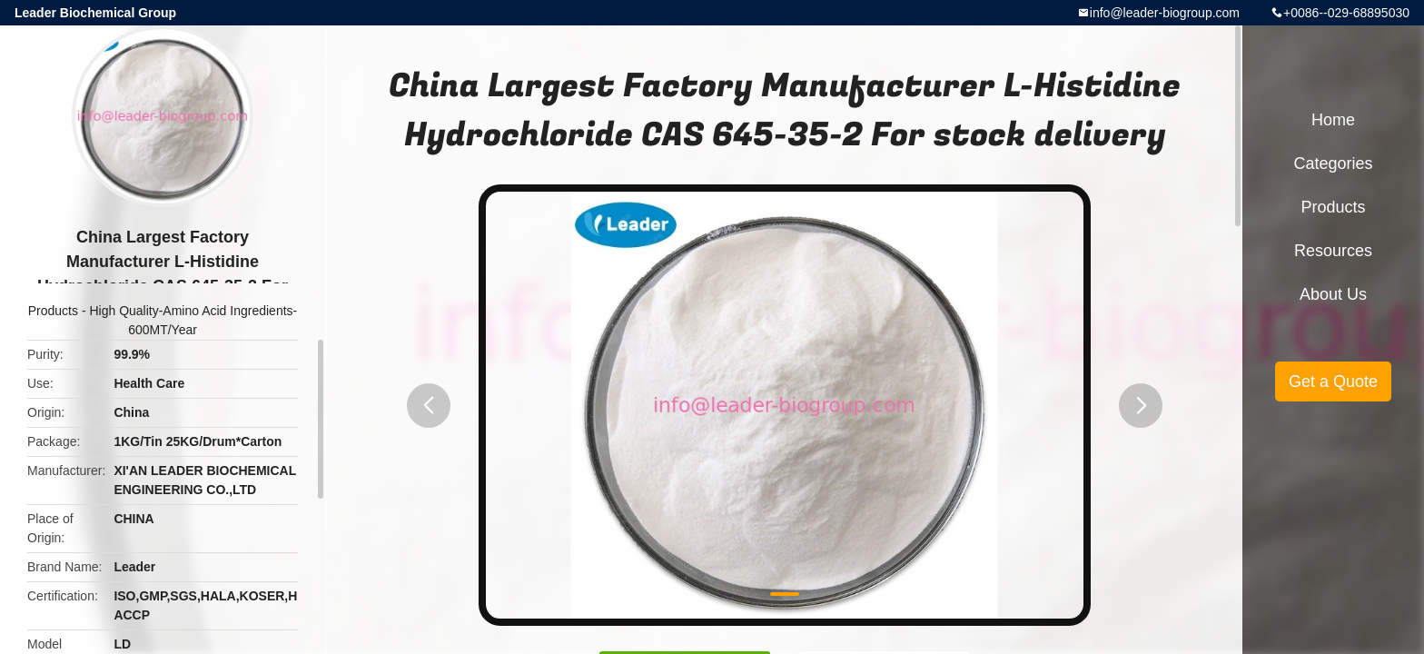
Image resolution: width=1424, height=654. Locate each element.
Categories (1332, 163)
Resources (1333, 251)
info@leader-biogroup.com (1165, 12)
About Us (1333, 294)
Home (1333, 120)
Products (53, 310)
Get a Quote (1333, 381)
